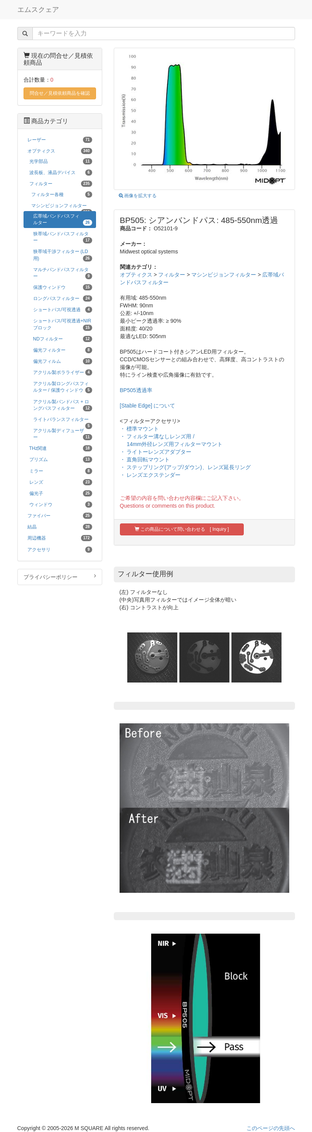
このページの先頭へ (270, 1128)
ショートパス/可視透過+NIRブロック (62, 324)
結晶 (59, 527)
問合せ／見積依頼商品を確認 (60, 93)
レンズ (60, 482)
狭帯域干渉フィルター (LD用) (62, 255)
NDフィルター (62, 339)
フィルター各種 (61, 194)
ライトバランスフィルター (62, 421)
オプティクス (136, 275)
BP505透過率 (136, 390)
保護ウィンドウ (62, 287)
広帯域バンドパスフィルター (62, 219)
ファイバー (59, 516)
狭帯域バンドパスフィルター (62, 237)
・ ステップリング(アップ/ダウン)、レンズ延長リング (185, 467)
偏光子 (60, 493)
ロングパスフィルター (62, 298)
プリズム (60, 459)
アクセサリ (59, 550)
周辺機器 (59, 538)
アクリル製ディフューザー (62, 434)
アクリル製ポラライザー (62, 372)
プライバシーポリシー (60, 576)
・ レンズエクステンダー (150, 475)
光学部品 (60, 161)
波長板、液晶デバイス (60, 172)
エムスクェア (38, 9)
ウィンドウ (60, 504)
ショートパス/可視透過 (62, 310)
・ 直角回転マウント (145, 459)
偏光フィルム (62, 361)
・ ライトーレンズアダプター (156, 452)
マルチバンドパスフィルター (62, 273)
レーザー (59, 140)
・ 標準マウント (139, 429)
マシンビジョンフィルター (223, 275)
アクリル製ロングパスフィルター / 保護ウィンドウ (62, 387)
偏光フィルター (62, 350)
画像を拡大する (138, 195)
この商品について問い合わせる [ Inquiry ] (182, 529)
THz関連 (60, 448)
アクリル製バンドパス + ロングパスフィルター (62, 405)
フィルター (171, 275)
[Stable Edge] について (147, 405)
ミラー (60, 471)
